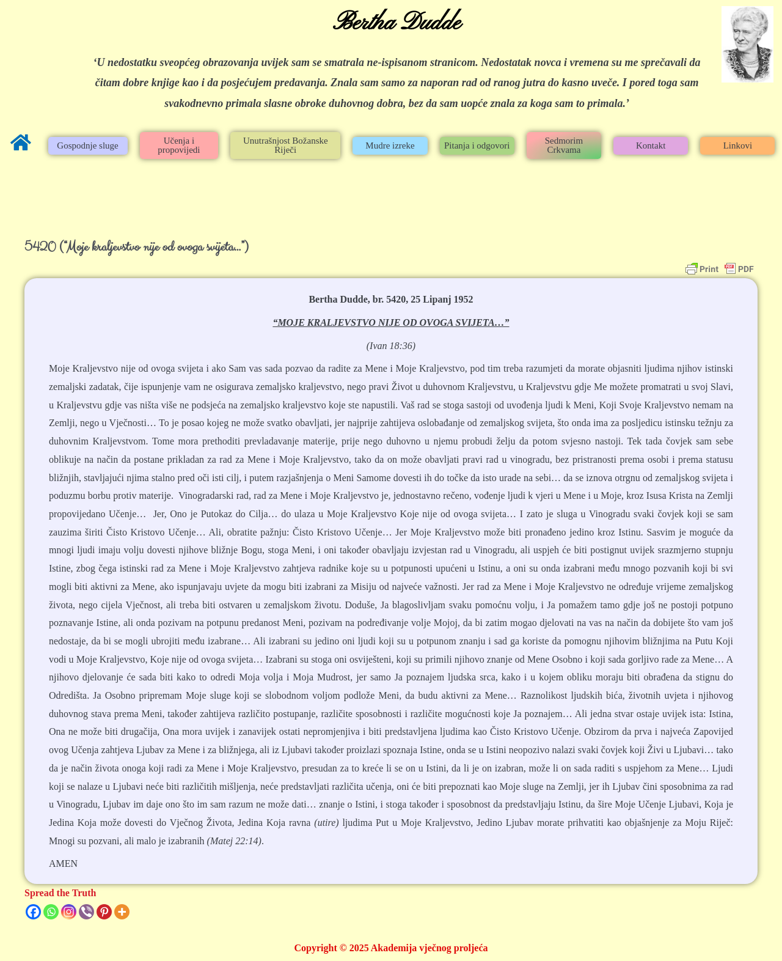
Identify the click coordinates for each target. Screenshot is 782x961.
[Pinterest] (104, 911)
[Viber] (86, 911)
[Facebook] (33, 911)
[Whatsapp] (51, 911)
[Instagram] (68, 911)
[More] (122, 911)
